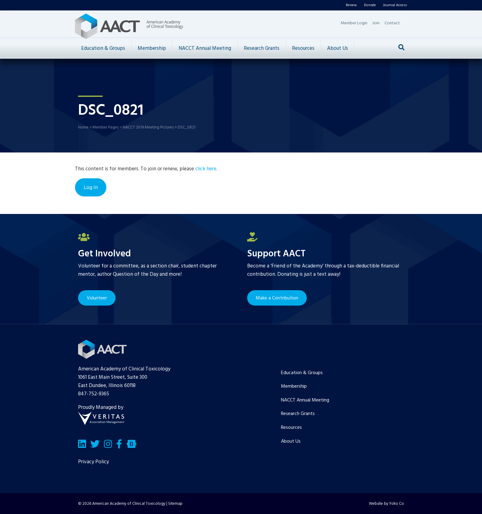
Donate (370, 5)
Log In (91, 188)
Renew (351, 5)
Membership (152, 48)
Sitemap (175, 503)
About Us (337, 48)
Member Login (354, 23)
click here (205, 169)
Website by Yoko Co (386, 503)
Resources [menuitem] (291, 428)
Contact (392, 23)
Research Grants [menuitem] (298, 414)
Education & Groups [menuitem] (302, 373)
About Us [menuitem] (291, 441)
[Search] (401, 47)
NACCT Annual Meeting (205, 48)
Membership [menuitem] (294, 386)
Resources (303, 48)
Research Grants (261, 48)
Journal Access (395, 5)
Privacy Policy (93, 462)
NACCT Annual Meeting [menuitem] (305, 400)
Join (376, 23)
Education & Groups (103, 48)
